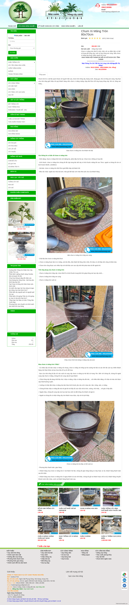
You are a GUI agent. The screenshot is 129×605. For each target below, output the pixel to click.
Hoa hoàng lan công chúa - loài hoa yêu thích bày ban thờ (21, 281)
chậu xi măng (17, 587)
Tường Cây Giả (13, 181)
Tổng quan (42, 74)
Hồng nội (85, 553)
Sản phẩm (19, 35)
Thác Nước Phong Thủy (16, 122)
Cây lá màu (65, 559)
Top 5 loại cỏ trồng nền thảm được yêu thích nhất (21, 285)
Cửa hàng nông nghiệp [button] (27, 26)
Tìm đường (124, 575)
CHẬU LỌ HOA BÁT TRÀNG (16, 119)
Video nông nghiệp (68, 26)
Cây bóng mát (66, 557)
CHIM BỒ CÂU (12, 160)
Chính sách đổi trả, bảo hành (17, 563)
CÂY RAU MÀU (12, 146)
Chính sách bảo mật (14, 555)
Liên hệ (80, 26)
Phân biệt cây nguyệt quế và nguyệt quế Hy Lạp (21, 293)
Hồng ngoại (86, 555)
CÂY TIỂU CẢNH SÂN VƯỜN (16, 65)
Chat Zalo (124, 580)
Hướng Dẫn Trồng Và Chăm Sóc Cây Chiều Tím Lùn (20, 271)
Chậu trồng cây (46, 557)
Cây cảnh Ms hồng (14, 553)
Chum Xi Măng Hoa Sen (89, 508)
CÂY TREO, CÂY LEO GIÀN (16, 92)
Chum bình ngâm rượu (103, 559)
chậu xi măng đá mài (28, 587)
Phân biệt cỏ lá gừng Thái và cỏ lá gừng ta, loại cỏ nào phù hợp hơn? (21, 297)
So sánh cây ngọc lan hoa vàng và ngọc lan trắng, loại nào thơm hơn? (21, 289)
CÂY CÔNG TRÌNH (14, 83)
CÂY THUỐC (12, 151)
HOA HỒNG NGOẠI (14, 134)
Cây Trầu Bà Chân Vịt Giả (21, 227)
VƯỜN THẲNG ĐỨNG (14, 68)
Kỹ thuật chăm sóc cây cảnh (48, 26)
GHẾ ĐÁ (10, 71)
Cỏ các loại (65, 555)
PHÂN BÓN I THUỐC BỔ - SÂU (17, 110)
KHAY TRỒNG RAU (14, 107)
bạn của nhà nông (76, 576)
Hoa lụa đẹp (45, 563)
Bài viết (27, 35)
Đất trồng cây (45, 561)
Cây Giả (10, 187)
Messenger (124, 586)
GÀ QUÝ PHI (12, 163)
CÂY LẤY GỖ (12, 149)
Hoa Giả (11, 184)
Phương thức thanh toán (16, 559)
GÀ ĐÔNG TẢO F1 (13, 166)
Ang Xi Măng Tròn (21, 257)
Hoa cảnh (44, 555)
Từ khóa (11, 38)
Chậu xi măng (85, 536)
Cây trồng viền (66, 553)
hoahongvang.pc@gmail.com (111, 11)
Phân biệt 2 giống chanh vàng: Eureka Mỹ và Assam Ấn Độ (21, 275)
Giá (9, 45)
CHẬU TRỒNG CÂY (14, 62)
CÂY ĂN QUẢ (12, 143)
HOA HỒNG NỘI (13, 131)
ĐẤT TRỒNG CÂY (13, 104)
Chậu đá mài (45, 559)
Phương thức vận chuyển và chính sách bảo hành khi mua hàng (21, 305)
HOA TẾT (11, 95)
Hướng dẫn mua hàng (15, 557)
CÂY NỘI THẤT (12, 86)
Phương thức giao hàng (15, 561)
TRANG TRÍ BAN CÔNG (15, 74)
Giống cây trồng (101, 553)
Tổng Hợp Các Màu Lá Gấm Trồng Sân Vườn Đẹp (21, 301)
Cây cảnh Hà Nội (46, 553)
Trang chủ (12, 26)
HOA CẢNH (11, 89)
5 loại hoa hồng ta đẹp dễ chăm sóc (20, 278)
